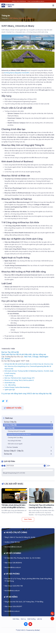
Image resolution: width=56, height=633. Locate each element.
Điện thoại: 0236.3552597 (13, 606)
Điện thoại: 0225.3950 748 (14, 586)
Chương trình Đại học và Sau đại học (19, 434)
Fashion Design (9, 387)
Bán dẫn (46, 366)
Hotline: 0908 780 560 (12, 542)
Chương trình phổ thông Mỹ (16, 431)
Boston (7, 359)
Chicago (35, 357)
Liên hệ (39, 619)
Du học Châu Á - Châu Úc (28, 451)
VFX (33, 378)
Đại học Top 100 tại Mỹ (10, 352)
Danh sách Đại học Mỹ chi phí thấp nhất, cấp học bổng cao (24, 354)
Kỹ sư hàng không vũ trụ (21, 366)
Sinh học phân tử (28, 380)
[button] (53, 5)
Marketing (33, 371)
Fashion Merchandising (22, 387)
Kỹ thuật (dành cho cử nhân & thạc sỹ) (31, 364)
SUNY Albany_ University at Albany (20, 18)
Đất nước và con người (15, 444)
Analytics (40, 371)
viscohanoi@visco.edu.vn (13, 547)
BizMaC (37, 630)
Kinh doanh (8, 371)
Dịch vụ (23, 619)
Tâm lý (21, 380)
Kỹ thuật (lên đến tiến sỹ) (12, 364)
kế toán (14, 371)
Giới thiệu (16, 619)
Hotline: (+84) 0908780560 (19, 1)
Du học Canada (30, 447)
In (48, 465)
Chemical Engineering (36, 366)
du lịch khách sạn (10, 382)
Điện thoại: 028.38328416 (13, 563)
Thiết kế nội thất (16, 378)
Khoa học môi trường (11, 380)
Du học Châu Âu (28, 422)
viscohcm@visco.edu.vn (13, 567)
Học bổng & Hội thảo (14, 440)
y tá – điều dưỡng (10, 385)
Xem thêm (28, 519)
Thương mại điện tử (24, 371)
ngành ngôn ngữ (10, 389)
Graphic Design (26, 378)
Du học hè (28, 454)
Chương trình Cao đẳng (15, 437)
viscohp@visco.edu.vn (12, 591)
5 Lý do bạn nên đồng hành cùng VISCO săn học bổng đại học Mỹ (26, 394)
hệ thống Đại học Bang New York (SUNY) (16, 73)
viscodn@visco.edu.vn (12, 611)
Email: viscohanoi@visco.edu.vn (36, 1)
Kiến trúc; (7, 378)
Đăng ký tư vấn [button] (12, 408)
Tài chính (46, 371)
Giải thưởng (31, 619)
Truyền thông (9, 376)
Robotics (11, 366)
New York (27, 357)
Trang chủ (5, 18)
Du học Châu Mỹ (28, 425)
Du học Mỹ (29, 428)
